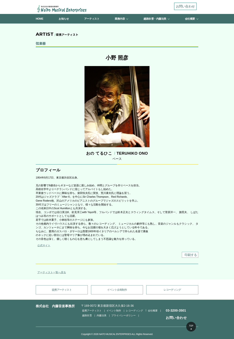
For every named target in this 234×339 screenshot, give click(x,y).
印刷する (189, 255)
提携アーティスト (62, 290)
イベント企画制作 (117, 290)
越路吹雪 (86, 315)
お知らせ (64, 18)
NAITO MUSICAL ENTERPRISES (115, 334)
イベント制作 (112, 310)
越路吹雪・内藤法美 (154, 18)
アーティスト (91, 18)
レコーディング (172, 290)
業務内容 (120, 18)
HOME (39, 18)
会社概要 (190, 18)
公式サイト (43, 245)
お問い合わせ (185, 6)
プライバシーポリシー (121, 315)
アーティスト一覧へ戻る (51, 272)
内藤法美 (100, 315)
